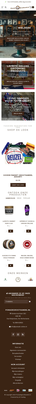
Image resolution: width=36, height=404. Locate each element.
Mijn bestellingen (18, 371)
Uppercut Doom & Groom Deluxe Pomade (27, 223)
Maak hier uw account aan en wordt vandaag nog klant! (18, 39)
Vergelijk (18, 380)
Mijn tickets (18, 374)
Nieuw (19, 198)
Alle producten (18, 383)
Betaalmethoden (18, 353)
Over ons (18, 347)
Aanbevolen (10, 198)
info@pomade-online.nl (19, 327)
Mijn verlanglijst (18, 377)
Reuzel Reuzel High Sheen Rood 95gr (27, 258)
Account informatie (18, 368)
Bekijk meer (18, 113)
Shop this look (18, 185)
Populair (26, 198)
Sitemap (18, 359)
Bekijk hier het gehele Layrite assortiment (18, 82)
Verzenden (18, 356)
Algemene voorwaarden (18, 350)
